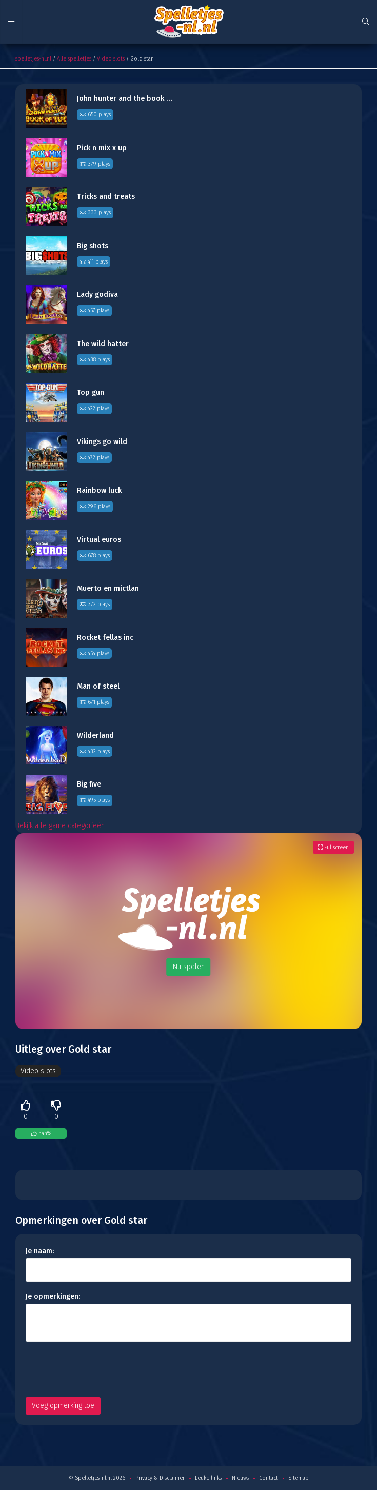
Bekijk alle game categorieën (60, 825)
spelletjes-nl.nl (33, 58)
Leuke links (208, 1478)
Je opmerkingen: (53, 1296)
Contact (268, 1478)
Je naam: (40, 1250)
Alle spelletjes (74, 58)
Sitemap (298, 1478)
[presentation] (104, 1370)
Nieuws (240, 1478)
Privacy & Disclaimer (160, 1478)
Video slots (111, 58)
